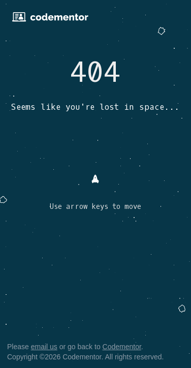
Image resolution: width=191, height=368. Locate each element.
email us (44, 347)
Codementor (122, 347)
